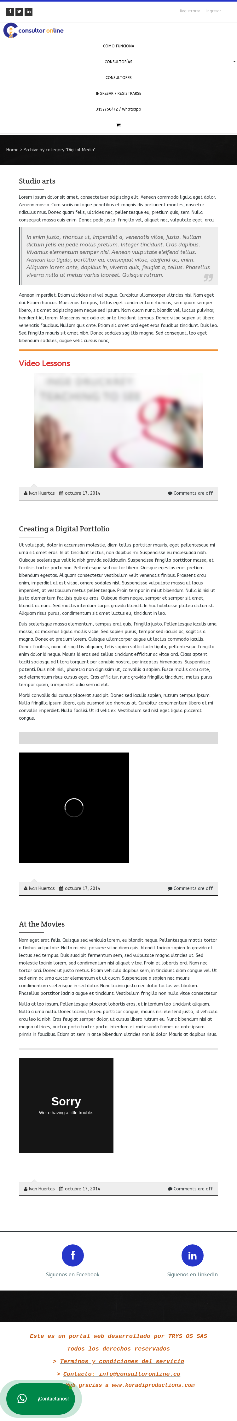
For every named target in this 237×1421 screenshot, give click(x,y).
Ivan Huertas (39, 493)
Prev (10, 1260)
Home (12, 150)
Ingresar (213, 11)
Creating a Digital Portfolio (64, 529)
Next (227, 1260)
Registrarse (190, 11)
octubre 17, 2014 (79, 493)
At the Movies (42, 924)
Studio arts (37, 181)
